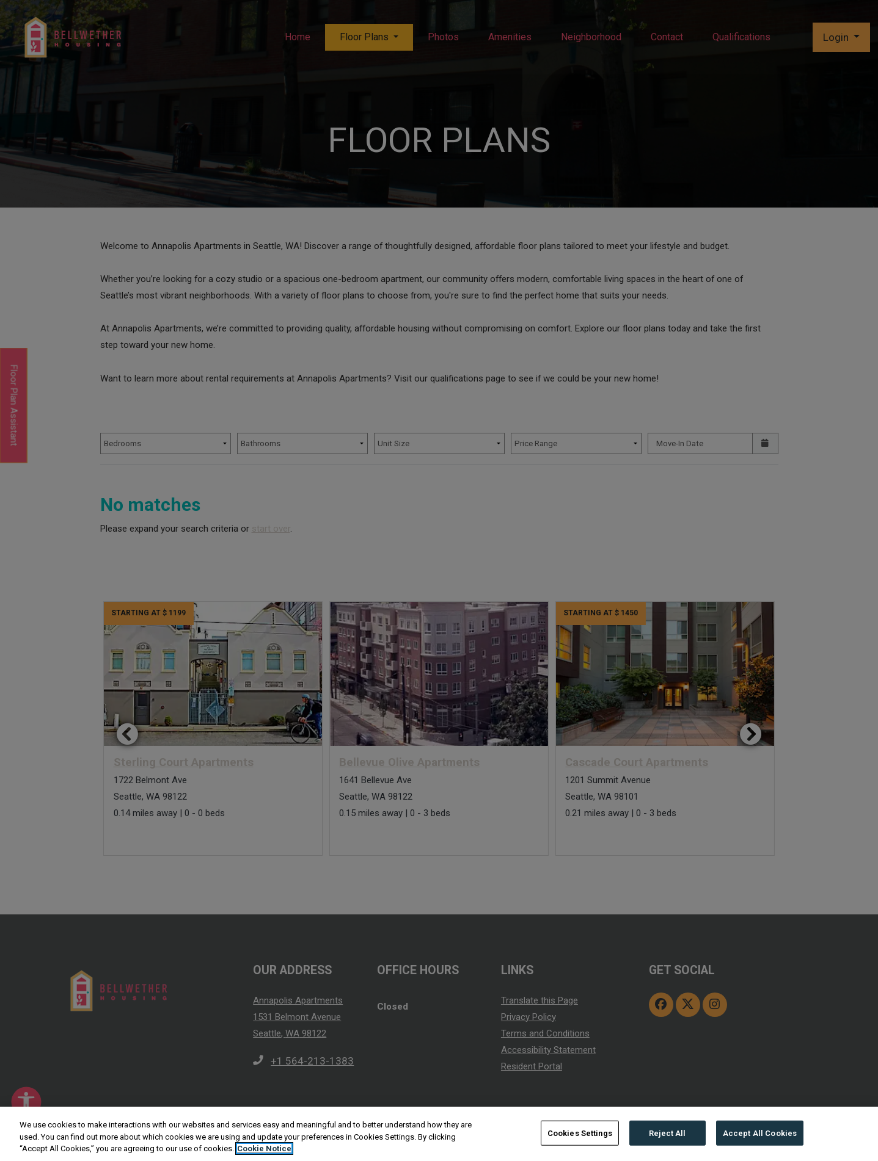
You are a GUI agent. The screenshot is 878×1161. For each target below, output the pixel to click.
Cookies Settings (579, 1132)
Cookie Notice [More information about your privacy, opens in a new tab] (264, 1148)
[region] (439, 1134)
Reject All (667, 1132)
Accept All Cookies (760, 1132)
